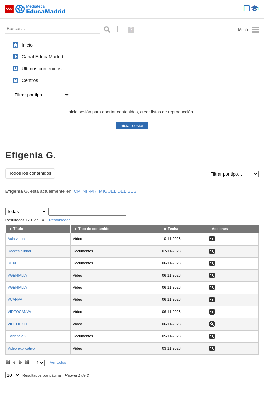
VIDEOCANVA (19, 312)
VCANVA (15, 299)
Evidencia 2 (17, 336)
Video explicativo (21, 348)
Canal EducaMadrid (42, 56)
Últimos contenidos (42, 68)
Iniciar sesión (131, 125)
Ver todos (58, 362)
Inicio (27, 45)
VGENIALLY (18, 275)
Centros (30, 80)
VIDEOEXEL (18, 324)
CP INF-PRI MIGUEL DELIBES (105, 191)
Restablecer (59, 220)
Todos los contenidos (30, 173)
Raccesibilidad (19, 251)
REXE (13, 263)
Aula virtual (17, 239)
